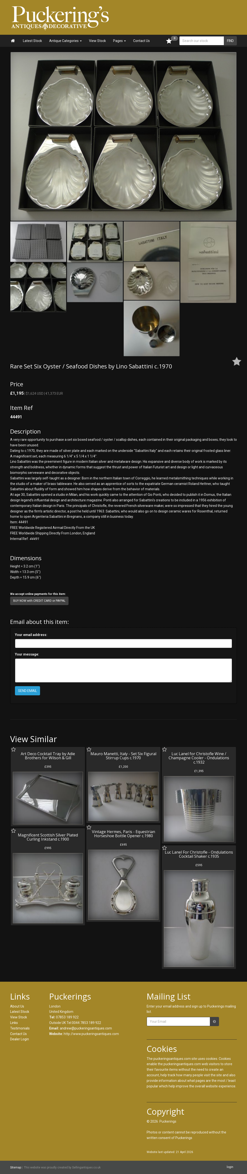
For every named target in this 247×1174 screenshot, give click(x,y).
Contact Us (141, 41)
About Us (17, 1006)
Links (14, 1023)
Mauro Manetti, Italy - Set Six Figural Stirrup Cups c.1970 (123, 756)
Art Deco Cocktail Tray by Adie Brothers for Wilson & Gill (48, 756)
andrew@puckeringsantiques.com (86, 1028)
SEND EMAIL (27, 691)
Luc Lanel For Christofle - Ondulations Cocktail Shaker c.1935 (199, 854)
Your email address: (31, 635)
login (230, 1167)
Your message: (27, 654)
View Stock (97, 41)
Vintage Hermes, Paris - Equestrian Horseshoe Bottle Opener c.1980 (123, 834)
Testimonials (20, 1028)
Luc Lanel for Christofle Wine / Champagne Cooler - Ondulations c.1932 (199, 758)
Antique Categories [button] (65, 41)
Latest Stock (32, 41)
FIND (230, 41)
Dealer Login (19, 1039)
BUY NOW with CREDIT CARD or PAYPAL (39, 600)
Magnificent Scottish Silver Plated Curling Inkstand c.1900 (48, 837)
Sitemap (15, 1167)
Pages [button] (119, 41)
